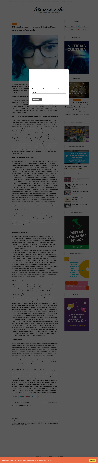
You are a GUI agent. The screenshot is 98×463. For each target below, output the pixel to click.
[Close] (68, 70)
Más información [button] (47, 460)
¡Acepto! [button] (92, 460)
